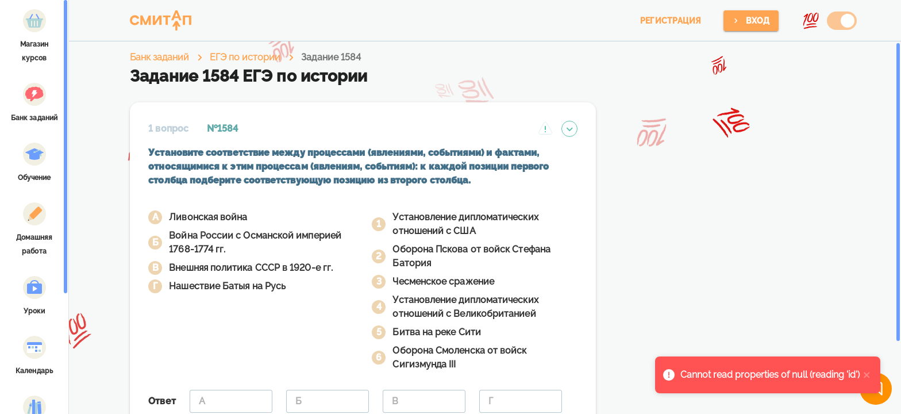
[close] (867, 374)
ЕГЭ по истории (245, 57)
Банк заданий (159, 57)
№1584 (222, 128)
